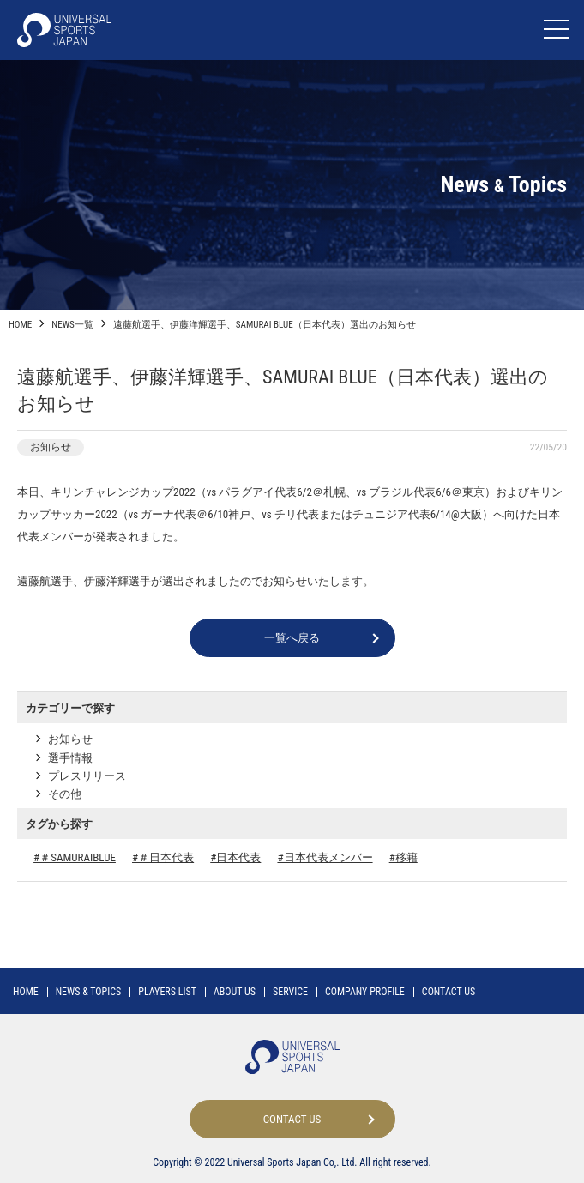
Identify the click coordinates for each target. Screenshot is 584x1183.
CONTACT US (448, 992)
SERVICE (290, 992)
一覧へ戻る (292, 637)
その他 (64, 794)
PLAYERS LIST (167, 992)
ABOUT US (235, 992)
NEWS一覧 (72, 324)
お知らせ (70, 739)
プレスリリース (87, 776)
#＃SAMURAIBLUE (74, 857)
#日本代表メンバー (324, 857)
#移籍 (403, 857)
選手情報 (70, 757)
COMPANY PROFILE (365, 992)
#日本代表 (235, 857)
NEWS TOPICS (89, 992)
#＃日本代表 (163, 857)
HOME (20, 324)
